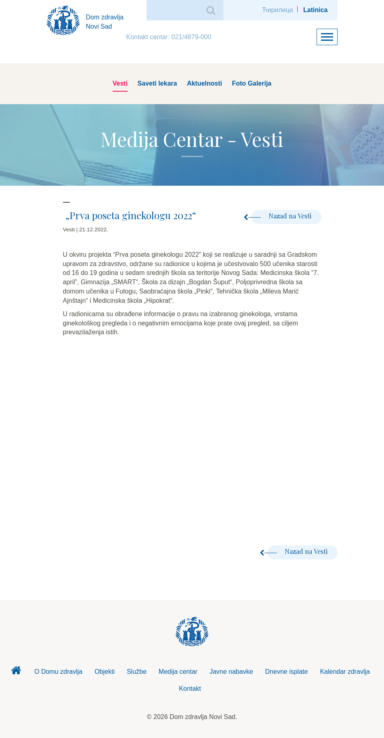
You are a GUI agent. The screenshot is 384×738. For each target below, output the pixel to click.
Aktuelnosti (204, 83)
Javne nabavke (231, 671)
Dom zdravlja (16, 672)
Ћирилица (277, 9)
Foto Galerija (251, 83)
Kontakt (190, 688)
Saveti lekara (157, 83)
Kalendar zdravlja (345, 671)
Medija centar (178, 671)
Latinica (315, 9)
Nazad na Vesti (281, 216)
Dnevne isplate (286, 671)
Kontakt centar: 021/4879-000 (169, 37)
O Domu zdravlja (58, 671)
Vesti (120, 83)
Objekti (104, 671)
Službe (137, 671)
